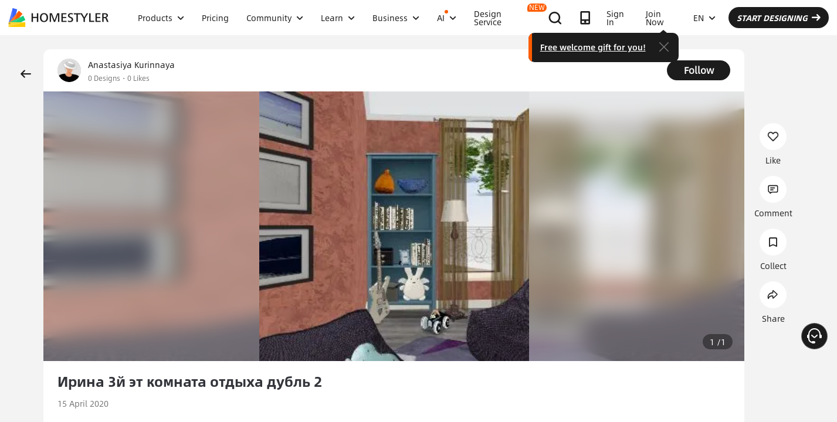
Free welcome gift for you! (593, 47)
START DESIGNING (779, 17)
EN (704, 17)
